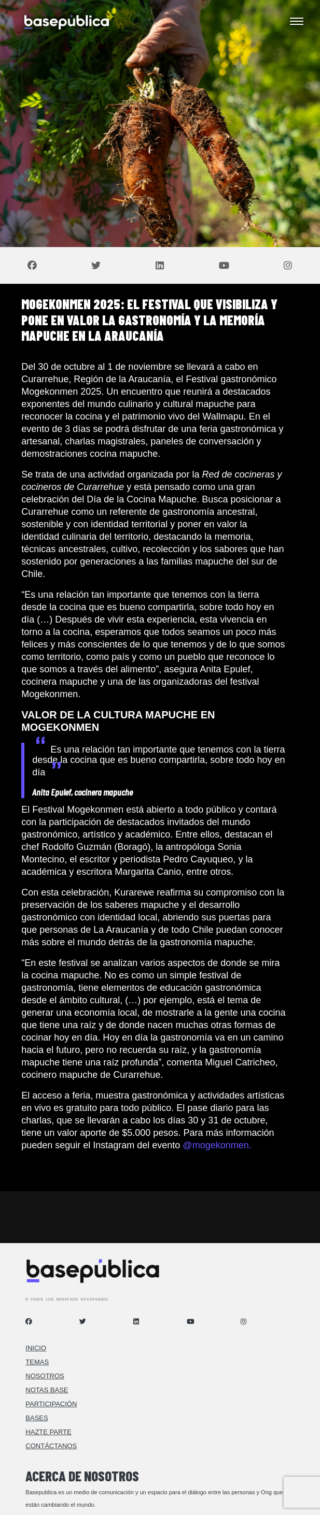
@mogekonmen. (217, 1145)
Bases (36, 1418)
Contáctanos (51, 1446)
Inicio (35, 1348)
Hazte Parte (48, 1432)
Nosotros (44, 1376)
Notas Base (46, 1390)
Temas (37, 1362)
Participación (51, 1404)
